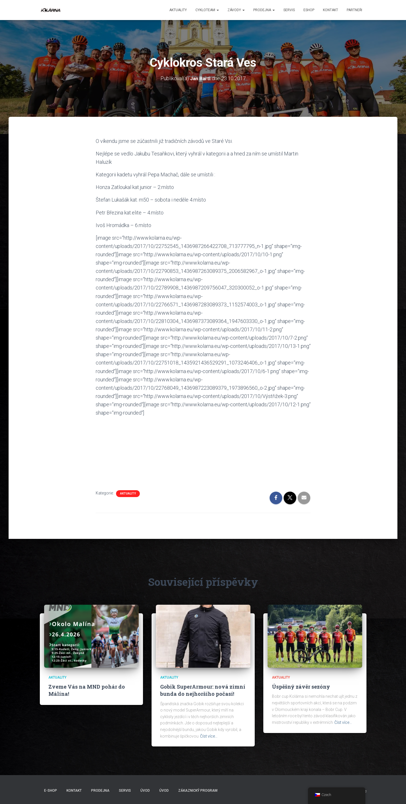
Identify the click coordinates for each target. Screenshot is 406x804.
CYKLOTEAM (207, 10)
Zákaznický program (197, 791)
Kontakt (330, 10)
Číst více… (208, 736)
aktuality (178, 10)
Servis (289, 10)
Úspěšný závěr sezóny (301, 686)
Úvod (145, 791)
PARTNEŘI (354, 10)
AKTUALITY (128, 493)
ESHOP (308, 10)
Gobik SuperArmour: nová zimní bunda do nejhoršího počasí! (202, 690)
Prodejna (264, 10)
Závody (236, 10)
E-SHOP (50, 791)
